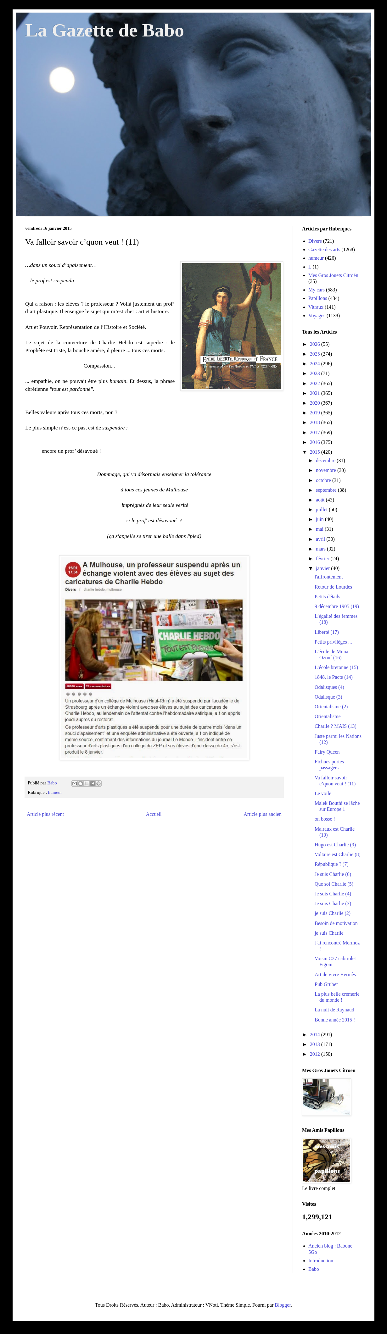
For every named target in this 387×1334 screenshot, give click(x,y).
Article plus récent (45, 814)
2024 (315, 363)
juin (320, 519)
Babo (313, 1269)
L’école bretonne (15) (336, 667)
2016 (315, 442)
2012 (315, 1054)
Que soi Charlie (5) (334, 884)
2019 (315, 412)
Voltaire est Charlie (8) (338, 854)
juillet (322, 509)
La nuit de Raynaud (334, 1009)
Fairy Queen (327, 752)
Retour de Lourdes (333, 587)
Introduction (320, 1260)
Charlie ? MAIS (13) (335, 726)
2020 (315, 403)
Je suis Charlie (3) (333, 903)
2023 (315, 373)
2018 (315, 422)
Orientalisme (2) (331, 706)
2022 (315, 383)
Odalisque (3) (328, 697)
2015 (315, 452)
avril (321, 539)
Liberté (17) (327, 632)
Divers (315, 241)
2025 (315, 354)
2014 (315, 1034)
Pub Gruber (326, 984)
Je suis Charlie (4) (333, 893)
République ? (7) (332, 864)
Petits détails (327, 596)
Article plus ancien (263, 814)
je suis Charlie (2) (333, 913)
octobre (324, 480)
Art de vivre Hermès (335, 974)
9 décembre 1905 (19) (337, 606)
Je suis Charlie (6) (333, 874)
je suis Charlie (329, 933)
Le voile (323, 793)
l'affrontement (329, 576)
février (323, 558)
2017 (315, 432)
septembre (327, 490)
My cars (316, 289)
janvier (323, 568)
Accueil (154, 814)
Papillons (317, 298)
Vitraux (315, 307)
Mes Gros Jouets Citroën (333, 275)
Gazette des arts (324, 249)
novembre (326, 470)
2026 (315, 344)
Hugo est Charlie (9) (335, 844)
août (321, 499)
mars (321, 548)
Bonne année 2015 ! (335, 1019)
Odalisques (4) (329, 687)
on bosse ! (325, 819)
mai (320, 529)
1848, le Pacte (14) (334, 677)
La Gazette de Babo (104, 30)
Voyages (316, 315)
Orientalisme (328, 716)
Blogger (283, 1305)
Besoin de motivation (336, 923)
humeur (55, 792)
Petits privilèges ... (333, 642)
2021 (315, 393)
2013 (315, 1044)
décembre (326, 460)
